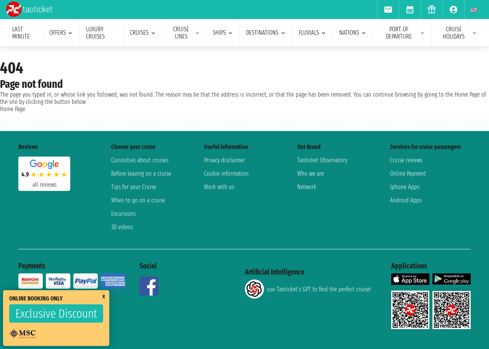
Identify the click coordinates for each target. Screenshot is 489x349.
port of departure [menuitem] (405, 33)
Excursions (123, 213)
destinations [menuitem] (266, 32)
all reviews (44, 184)
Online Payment (408, 173)
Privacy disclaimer (224, 160)
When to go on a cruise (138, 200)
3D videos (122, 227)
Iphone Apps (404, 187)
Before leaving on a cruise (141, 173)
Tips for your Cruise (133, 187)
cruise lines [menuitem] (186, 33)
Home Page (12, 109)
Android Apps (406, 200)
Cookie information (226, 173)
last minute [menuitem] (21, 33)
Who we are (310, 173)
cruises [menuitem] (143, 32)
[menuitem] (388, 9)
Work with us (219, 187)
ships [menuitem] (223, 32)
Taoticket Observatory (322, 160)
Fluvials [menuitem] (313, 32)
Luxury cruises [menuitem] (95, 33)
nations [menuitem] (353, 32)
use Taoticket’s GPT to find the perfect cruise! (308, 289)
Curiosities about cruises (139, 160)
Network (306, 187)
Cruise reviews (406, 160)
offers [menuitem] (61, 32)
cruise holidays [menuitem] (460, 33)
